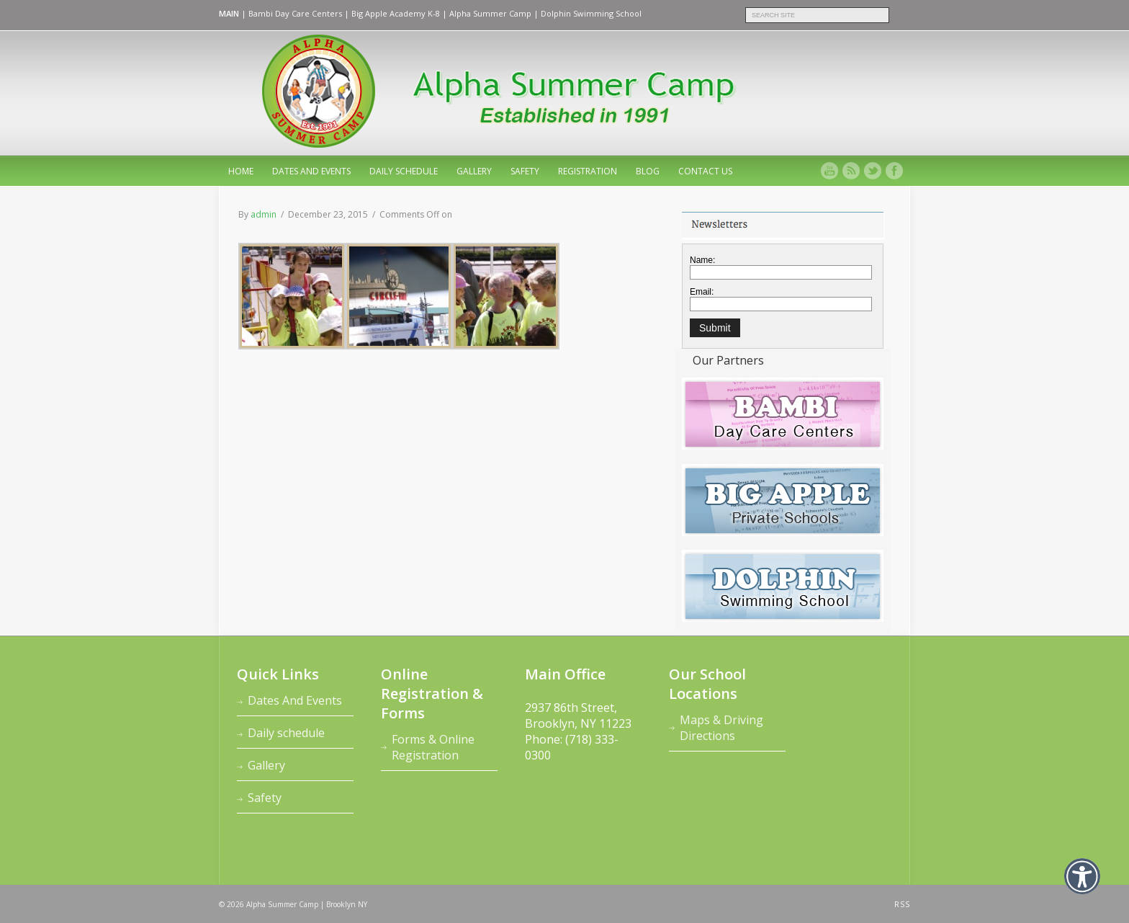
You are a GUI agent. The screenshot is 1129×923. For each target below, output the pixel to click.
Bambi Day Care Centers (295, 13)
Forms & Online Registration (433, 747)
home (240, 171)
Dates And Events (311, 171)
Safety (524, 171)
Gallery (474, 171)
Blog (648, 171)
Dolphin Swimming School (591, 13)
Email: (702, 292)
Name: (702, 260)
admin (263, 214)
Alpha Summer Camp (490, 13)
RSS (902, 904)
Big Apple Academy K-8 (395, 13)
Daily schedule (403, 171)
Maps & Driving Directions (721, 728)
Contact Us (705, 171)
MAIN (229, 13)
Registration (587, 171)
